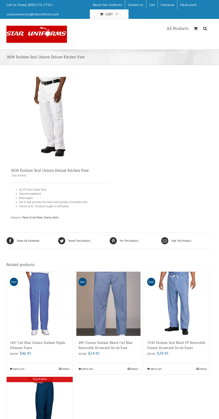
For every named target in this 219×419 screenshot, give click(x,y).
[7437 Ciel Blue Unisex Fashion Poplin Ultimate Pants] (40, 304)
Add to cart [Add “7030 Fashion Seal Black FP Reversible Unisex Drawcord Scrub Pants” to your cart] (156, 368)
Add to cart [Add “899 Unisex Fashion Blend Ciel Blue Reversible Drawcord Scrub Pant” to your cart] (87, 368)
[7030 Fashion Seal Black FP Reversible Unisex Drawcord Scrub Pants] (177, 304)
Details (66, 368)
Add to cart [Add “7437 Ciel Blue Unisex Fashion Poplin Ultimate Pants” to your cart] (18, 368)
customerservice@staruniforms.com (32, 14)
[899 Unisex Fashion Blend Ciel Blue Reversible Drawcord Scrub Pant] (108, 304)
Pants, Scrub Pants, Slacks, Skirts (40, 217)
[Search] (205, 28)
